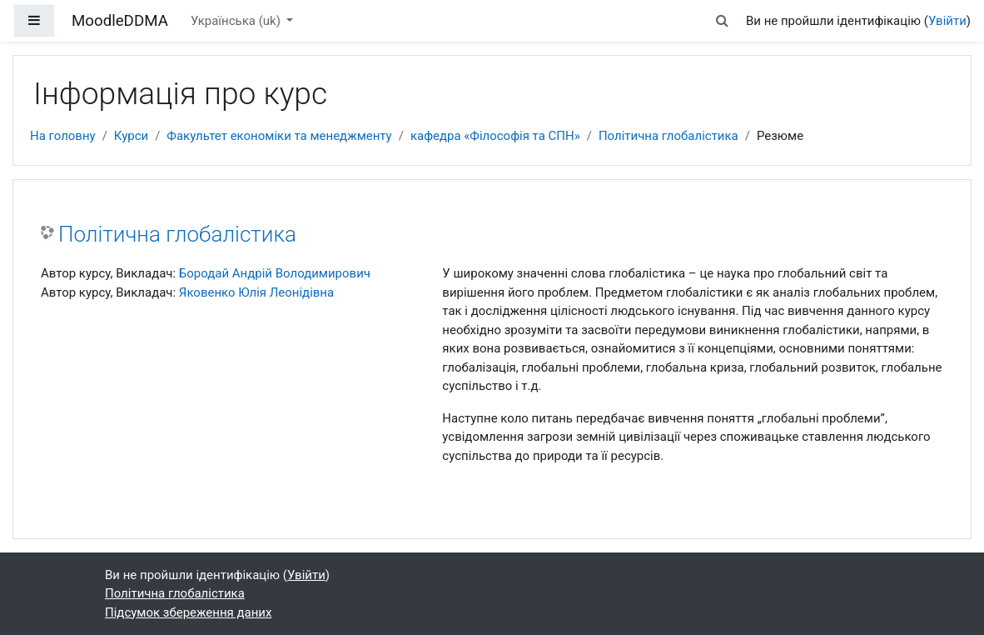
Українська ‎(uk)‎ (237, 20)
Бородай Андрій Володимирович (274, 273)
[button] (722, 21)
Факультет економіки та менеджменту (278, 135)
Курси (131, 135)
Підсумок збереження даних (188, 612)
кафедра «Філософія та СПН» (495, 135)
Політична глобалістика (668, 135)
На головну (63, 135)
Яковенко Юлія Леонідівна (256, 292)
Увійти (947, 20)
